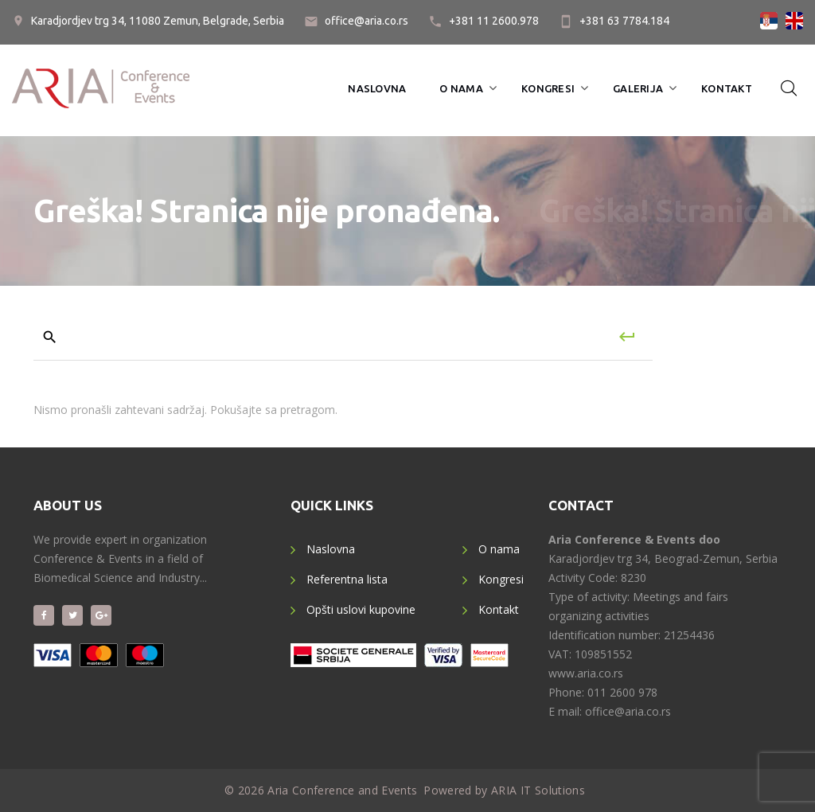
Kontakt (726, 88)
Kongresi (548, 88)
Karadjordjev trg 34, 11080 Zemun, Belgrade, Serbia (157, 20)
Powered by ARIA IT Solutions (504, 790)
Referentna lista (347, 579)
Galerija (638, 88)
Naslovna (377, 88)
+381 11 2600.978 (494, 20)
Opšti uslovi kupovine (360, 609)
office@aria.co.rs (366, 20)
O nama (461, 88)
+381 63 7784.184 (624, 20)
